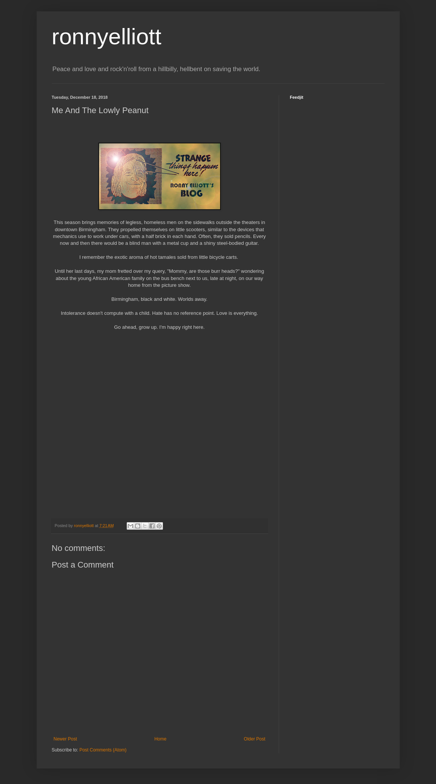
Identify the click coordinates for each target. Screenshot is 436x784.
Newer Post (65, 739)
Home (160, 739)
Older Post (254, 739)
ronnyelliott (106, 36)
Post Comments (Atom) (103, 750)
